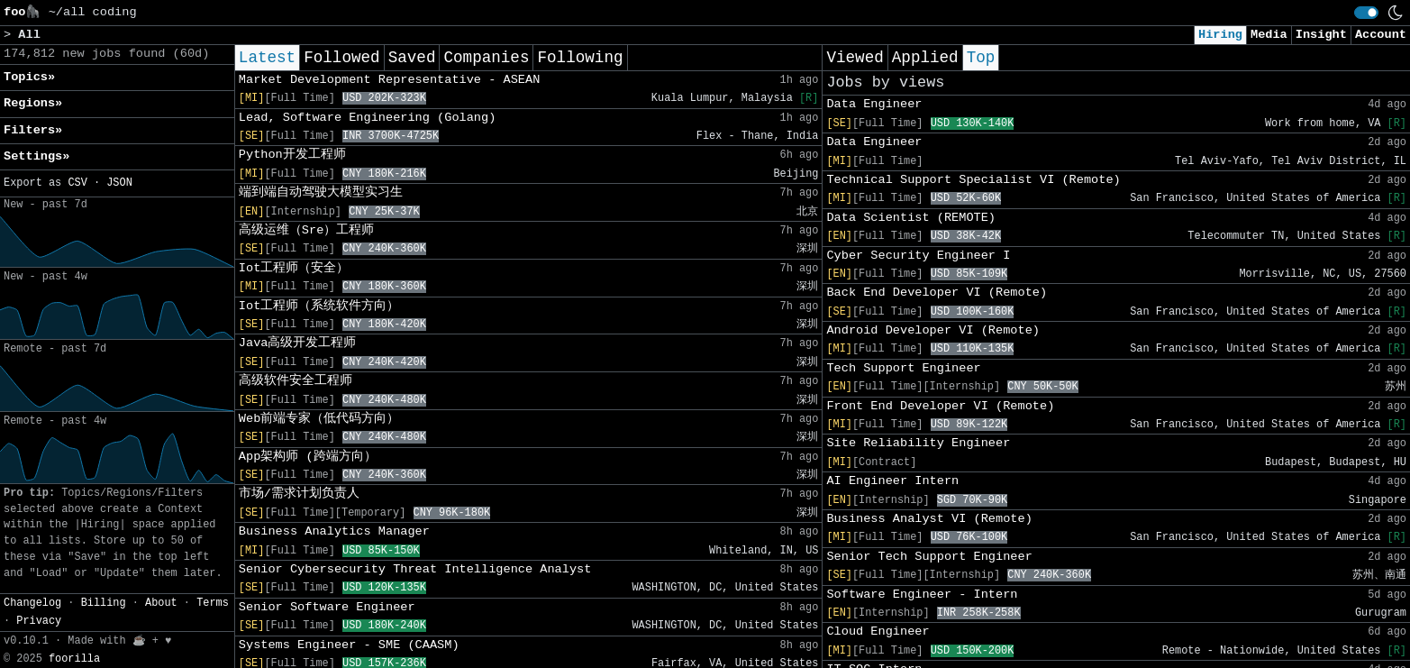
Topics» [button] (29, 77)
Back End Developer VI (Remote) (936, 292)
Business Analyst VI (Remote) (929, 519)
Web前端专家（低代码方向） (319, 419)
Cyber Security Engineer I (918, 255)
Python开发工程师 (292, 154)
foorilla (74, 659)
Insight (1321, 34)
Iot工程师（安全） (294, 268)
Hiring (1220, 34)
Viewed (854, 58)
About (161, 603)
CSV (77, 183)
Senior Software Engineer (327, 607)
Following (580, 58)
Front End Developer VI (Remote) (940, 406)
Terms (212, 603)
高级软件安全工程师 (295, 381)
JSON (119, 183)
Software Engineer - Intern (921, 594)
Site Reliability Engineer (918, 443)
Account (1380, 34)
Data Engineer (874, 104)
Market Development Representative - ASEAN (389, 80)
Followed (341, 58)
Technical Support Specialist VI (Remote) (973, 180)
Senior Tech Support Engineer (929, 556)
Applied (925, 58)
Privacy (38, 621)
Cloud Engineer (877, 631)
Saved (412, 58)
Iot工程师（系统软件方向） (319, 306)
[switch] (1366, 12)
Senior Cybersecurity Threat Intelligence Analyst (415, 569)
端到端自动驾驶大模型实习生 (321, 192)
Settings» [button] (36, 156)
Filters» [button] (33, 130)
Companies (486, 58)
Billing (103, 603)
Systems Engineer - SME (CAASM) (349, 645)
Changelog (32, 603)
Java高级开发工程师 (298, 343)
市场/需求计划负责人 (299, 493)
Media (1269, 34)
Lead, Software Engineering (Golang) (367, 117)
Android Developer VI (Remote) (933, 330)
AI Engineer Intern (892, 481)
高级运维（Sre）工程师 (306, 230)
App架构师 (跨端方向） (308, 456)
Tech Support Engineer (903, 368)
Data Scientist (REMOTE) (911, 217)
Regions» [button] (33, 103)
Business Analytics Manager (334, 531)
